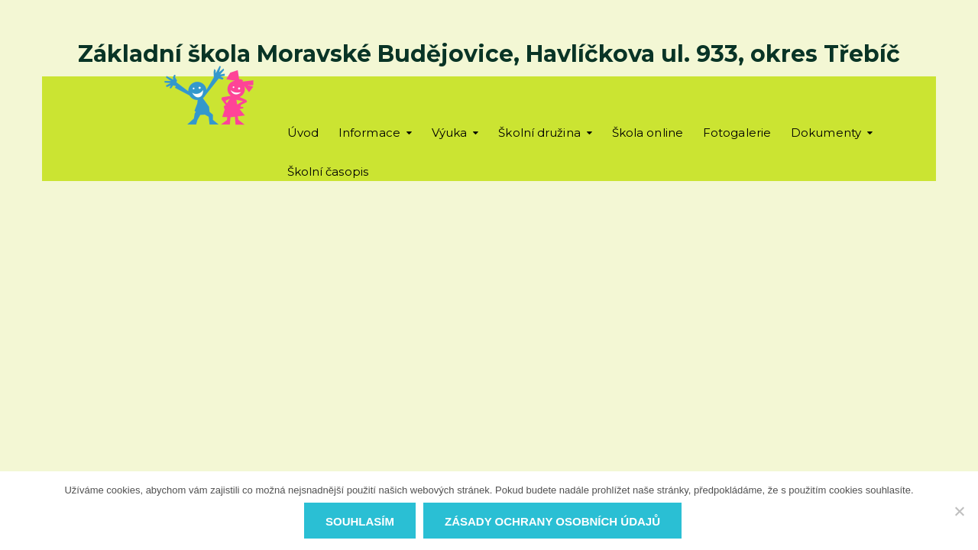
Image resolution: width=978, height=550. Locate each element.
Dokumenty (826, 132)
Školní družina (539, 132)
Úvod (303, 132)
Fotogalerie (737, 132)
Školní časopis (327, 171)
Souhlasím (359, 521)
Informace (369, 132)
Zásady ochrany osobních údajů (552, 521)
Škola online (647, 132)
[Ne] (959, 511)
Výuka (450, 132)
